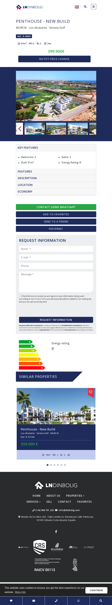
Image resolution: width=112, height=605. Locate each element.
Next (92, 96)
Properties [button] (74, 495)
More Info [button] (20, 592)
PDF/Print (56, 229)
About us (53, 495)
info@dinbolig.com (69, 510)
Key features (28, 148)
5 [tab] (61, 465)
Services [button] (32, 501)
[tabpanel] (56, 424)
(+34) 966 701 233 (43, 510)
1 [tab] (48, 465)
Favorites (84, 501)
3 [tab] (54, 465)
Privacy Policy (40, 299)
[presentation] (38, 309)
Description (27, 178)
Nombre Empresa (29, 7)
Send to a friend (56, 221)
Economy (25, 191)
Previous (20, 96)
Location (25, 185)
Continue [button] (96, 590)
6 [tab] (65, 465)
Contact (64, 501)
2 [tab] (51, 465)
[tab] (56, 147)
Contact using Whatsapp (56, 207)
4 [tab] (58, 465)
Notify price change (54, 59)
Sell (49, 501)
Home (37, 495)
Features (25, 171)
